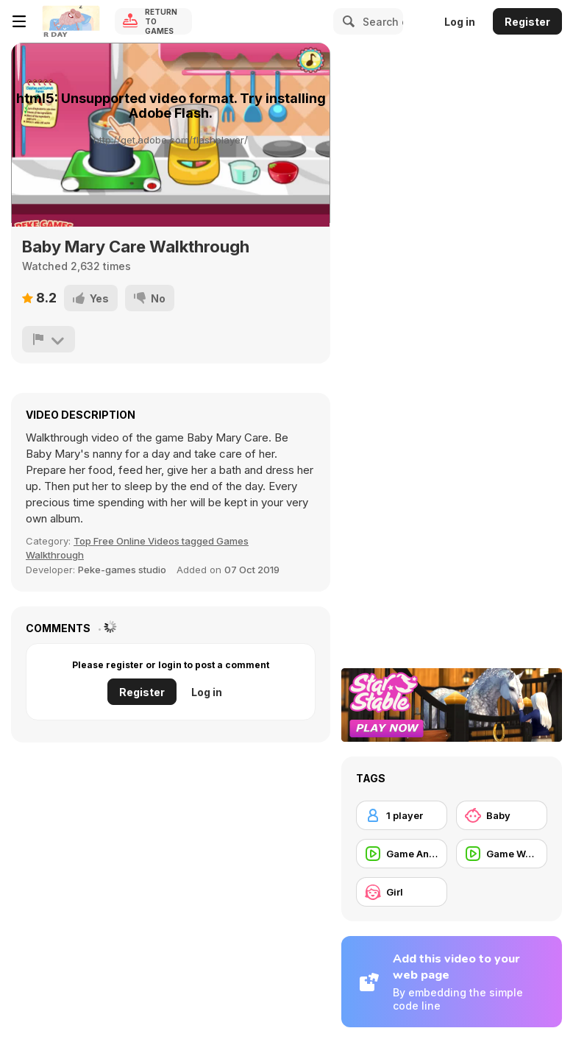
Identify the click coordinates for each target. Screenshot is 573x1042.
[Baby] (501, 815)
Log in (459, 21)
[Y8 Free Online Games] (70, 21)
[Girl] (401, 892)
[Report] (48, 339)
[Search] (346, 21)
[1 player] (401, 815)
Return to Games (161, 21)
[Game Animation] (401, 853)
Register (527, 21)
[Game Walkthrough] (501, 853)
